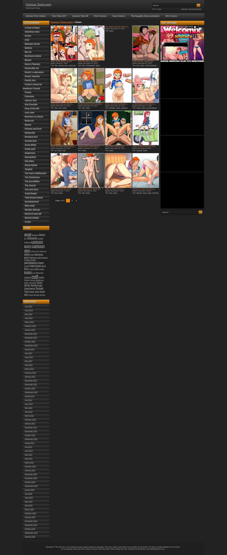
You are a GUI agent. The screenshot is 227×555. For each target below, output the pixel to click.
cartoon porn (63, 65)
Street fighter (31, 165)
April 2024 (29, 318)
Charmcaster (90, 65)
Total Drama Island (34, 197)
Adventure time (32, 32)
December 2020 (31, 474)
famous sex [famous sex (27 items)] (35, 257)
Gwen (98, 65)
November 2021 (31, 431)
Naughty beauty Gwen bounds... (90, 104)
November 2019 (31, 525)
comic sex (72, 65)
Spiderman (30, 153)
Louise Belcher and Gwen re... (144, 104)
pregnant (124, 108)
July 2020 (28, 494)
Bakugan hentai (32, 44)
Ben (56, 65)
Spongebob (30, 157)
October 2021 (30, 435)
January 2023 (30, 377)
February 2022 (30, 420)
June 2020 (29, 498)
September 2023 (31, 346)
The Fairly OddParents (35, 173)
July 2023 (28, 353)
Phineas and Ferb (33, 129)
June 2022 (29, 404)
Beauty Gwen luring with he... (89, 146)
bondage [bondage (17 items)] (40, 238)
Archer (28, 36)
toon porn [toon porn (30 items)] (35, 291)
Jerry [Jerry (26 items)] (43, 266)
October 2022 (30, 388)
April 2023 (29, 365)
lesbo (143, 108)
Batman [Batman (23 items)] (35, 235)
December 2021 (31, 427)
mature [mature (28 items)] (27, 277)
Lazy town (30, 112)
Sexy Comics (118, 16)
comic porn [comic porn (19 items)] (35, 251)
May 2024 (28, 314)
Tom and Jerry (32, 189)
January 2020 (30, 517)
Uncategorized (32, 201)
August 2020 (29, 490)
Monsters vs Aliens (34, 116)
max (64, 150)
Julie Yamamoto (151, 65)
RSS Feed (185, 9)
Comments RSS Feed (194, 9)
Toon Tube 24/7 (59, 16)
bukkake (112, 108)
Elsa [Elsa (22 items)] (32, 255)
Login (159, 9)
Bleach (28, 60)
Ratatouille (30, 133)
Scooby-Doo (31, 141)
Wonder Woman (32, 209)
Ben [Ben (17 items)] (25, 238)
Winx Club (30, 205)
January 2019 (30, 537)
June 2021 (29, 451)
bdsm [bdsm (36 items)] (42, 234)
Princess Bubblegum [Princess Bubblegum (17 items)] (37, 280)
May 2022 (28, 408)
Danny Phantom (32, 64)
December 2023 (31, 334)
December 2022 (31, 381)
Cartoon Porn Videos (36, 16)
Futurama (29, 96)
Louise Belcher (151, 108)
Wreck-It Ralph (32, 218)
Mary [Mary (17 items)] (42, 273)
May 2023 (28, 361)
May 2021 (28, 455)
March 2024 (29, 322)
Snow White (30, 145)
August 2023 (29, 349)
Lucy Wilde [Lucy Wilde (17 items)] (36, 273)
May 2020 (28, 502)
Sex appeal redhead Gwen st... (117, 27)
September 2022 (31, 392)
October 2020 (30, 482)
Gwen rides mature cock (114, 146)
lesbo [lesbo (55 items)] (28, 272)
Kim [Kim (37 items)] (26, 268)
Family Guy (30, 80)
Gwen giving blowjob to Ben (61, 61)
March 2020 (29, 509)
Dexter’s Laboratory (34, 72)
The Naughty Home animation (145, 16)
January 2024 (30, 330)
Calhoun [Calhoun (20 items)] (27, 242)
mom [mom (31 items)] (41, 277)
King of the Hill (32, 108)
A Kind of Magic (32, 27)
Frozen (28, 92)
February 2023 (30, 373)
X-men (28, 222)
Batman (28, 48)
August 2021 (29, 443)
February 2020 (30, 513)
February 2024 (30, 326)
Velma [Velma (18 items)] (31, 295)
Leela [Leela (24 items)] (36, 269)
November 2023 (31, 338)
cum (60, 108)
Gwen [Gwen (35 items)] (40, 262)
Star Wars (29, 161)
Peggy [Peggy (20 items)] (26, 280)
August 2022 (29, 396)
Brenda (139, 193)
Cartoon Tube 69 (80, 16)
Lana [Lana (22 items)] (31, 269)
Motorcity (29, 120)
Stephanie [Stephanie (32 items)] (29, 288)
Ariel (27, 40)
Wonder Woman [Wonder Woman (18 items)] (39, 295)
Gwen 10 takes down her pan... (144, 146)
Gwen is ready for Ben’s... (115, 189)
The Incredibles (32, 181)
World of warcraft (33, 214)
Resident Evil (31, 137)
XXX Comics (171, 16)
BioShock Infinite (33, 56)
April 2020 (29, 506)
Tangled (28, 169)
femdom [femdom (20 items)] (45, 258)
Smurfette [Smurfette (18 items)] (32, 283)
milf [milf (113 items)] (35, 276)
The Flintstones (32, 177)
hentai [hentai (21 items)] (26, 266)
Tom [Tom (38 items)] (26, 291)
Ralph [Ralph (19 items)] (26, 283)
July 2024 (28, 306)
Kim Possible (31, 104)
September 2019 (31, 533)
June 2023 (29, 357)
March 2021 (29, 463)
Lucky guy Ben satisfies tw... (143, 61)
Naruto (28, 124)
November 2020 (31, 478)
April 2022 (29, 412)
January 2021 (30, 470)
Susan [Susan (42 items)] (40, 288)
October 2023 (30, 342)
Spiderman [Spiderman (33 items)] (36, 285)
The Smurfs (30, 185)
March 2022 (29, 416)
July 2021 (28, 447)
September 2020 (31, 486)
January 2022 (30, 424)
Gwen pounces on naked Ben (89, 189)
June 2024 (29, 310)
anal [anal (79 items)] (27, 234)
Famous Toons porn (38, 4)
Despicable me (32, 68)
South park (30, 149)
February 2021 (30, 467)
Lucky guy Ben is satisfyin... (88, 61)
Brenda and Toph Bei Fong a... (144, 189)
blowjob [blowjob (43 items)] (32, 238)
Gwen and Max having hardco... (63, 146)
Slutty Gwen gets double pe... (62, 104)
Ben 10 (28, 52)
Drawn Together (32, 76)
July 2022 (28, 400)
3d (56, 150)
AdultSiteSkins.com (157, 549)
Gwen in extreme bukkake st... (116, 104)
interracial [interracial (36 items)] (35, 265)
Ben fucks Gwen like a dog (61, 189)
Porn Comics (100, 16)
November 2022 (31, 385)
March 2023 (29, 369)
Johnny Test (30, 100)
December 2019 (31, 521)
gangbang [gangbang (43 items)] (30, 262)
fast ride (139, 150)
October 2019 (30, 529)
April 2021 (29, 459)
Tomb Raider (31, 193)
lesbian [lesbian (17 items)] (41, 269)
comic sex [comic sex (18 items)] (42, 251)
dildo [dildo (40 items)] (27, 254)
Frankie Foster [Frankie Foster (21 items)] (30, 260)
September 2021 (31, 439)
